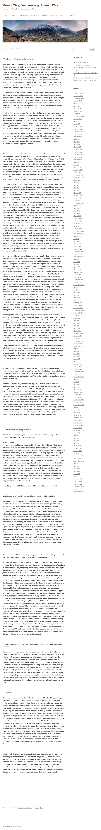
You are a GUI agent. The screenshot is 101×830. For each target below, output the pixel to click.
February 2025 (78, 111)
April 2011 (76, 443)
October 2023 (77, 134)
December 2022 (78, 152)
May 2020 (76, 213)
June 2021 (76, 185)
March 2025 (77, 109)
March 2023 (77, 147)
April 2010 (76, 474)
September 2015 (78, 315)
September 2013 (78, 377)
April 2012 (76, 412)
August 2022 (77, 162)
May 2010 (76, 471)
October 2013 (77, 374)
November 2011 (78, 425)
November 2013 (78, 372)
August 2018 (77, 236)
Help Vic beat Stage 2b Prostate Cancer (33, 15)
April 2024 (76, 124)
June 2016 (76, 292)
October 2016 (77, 282)
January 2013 (77, 395)
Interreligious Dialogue (25, 808)
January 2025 (77, 114)
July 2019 (76, 226)
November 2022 (78, 154)
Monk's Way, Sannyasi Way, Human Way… (31, 5)
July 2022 (76, 165)
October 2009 (77, 489)
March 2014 (77, 361)
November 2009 (78, 487)
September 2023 (78, 137)
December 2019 (78, 221)
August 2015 (77, 318)
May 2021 (76, 188)
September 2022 (78, 160)
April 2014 (76, 359)
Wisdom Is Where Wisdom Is (18, 59)
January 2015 (77, 336)
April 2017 (76, 267)
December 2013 (78, 369)
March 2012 (77, 415)
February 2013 (78, 392)
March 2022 (77, 167)
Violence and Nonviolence (81, 63)
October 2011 (77, 428)
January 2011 (77, 451)
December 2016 (78, 277)
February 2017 (78, 272)
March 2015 (77, 331)
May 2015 (76, 326)
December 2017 (78, 249)
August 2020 (77, 206)
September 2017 (78, 257)
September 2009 (78, 492)
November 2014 (78, 341)
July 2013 (76, 382)
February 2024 (78, 126)
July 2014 (76, 351)
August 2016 (77, 287)
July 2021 (76, 183)
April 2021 (76, 190)
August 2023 (77, 139)
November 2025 (78, 98)
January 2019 (77, 229)
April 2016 (76, 298)
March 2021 (77, 193)
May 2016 (76, 295)
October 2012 (77, 402)
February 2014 (78, 364)
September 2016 (78, 285)
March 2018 (77, 244)
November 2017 (78, 252)
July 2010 (76, 466)
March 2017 (77, 269)
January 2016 (77, 305)
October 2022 (77, 157)
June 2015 (76, 323)
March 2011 (77, 446)
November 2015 (78, 310)
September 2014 (78, 346)
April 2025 (76, 106)
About (13, 15)
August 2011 (77, 433)
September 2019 (78, 223)
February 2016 (78, 303)
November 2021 (78, 175)
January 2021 (77, 198)
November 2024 (78, 116)
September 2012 (78, 405)
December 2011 (78, 423)
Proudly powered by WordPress (12, 826)
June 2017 (76, 262)
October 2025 (77, 101)
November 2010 (78, 456)
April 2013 (76, 387)
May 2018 (76, 241)
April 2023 (76, 144)
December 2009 (78, 484)
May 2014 (76, 356)
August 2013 (77, 379)
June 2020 (76, 211)
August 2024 (77, 121)
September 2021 (78, 177)
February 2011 (78, 448)
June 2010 (76, 469)
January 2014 (77, 366)
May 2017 (76, 264)
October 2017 (77, 254)
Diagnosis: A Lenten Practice (82, 65)
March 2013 (77, 389)
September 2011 (78, 430)
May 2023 (76, 142)
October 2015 (77, 313)
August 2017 (77, 259)
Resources (71, 15)
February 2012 (78, 418)
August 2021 (77, 180)
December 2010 (78, 453)
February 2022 (78, 170)
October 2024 (77, 119)
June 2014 (76, 354)
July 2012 (76, 407)
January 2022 (77, 172)
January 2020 (77, 218)
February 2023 (78, 149)
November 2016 (78, 280)
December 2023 (78, 129)
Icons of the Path (57, 15)
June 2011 (76, 438)
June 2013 (76, 384)
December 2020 (78, 200)
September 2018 (78, 234)
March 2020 (77, 216)
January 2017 (77, 275)
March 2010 (77, 476)
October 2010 (77, 458)
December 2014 (78, 338)
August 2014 (77, 349)
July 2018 (76, 239)
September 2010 (78, 461)
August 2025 (77, 103)
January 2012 (77, 420)
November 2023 (78, 131)
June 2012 (76, 410)
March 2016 (77, 300)
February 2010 (78, 479)
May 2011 (76, 441)
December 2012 (78, 397)
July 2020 (76, 208)
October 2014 (77, 343)
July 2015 (76, 321)
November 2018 (78, 231)
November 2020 (78, 203)
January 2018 (77, 246)
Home (4, 15)
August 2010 (77, 464)
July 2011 (76, 435)
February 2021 (78, 195)
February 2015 (78, 333)
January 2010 (77, 481)
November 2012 (78, 400)
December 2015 (78, 308)
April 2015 (76, 328)
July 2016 (76, 290)
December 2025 (78, 96)
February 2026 (78, 93)
